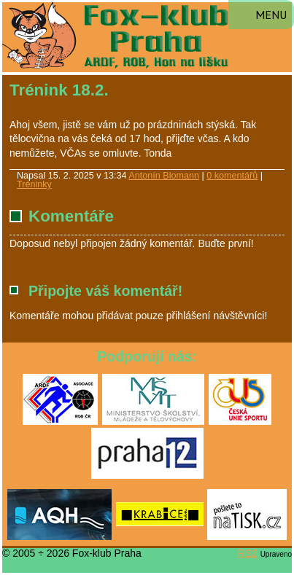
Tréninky (34, 184)
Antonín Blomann (163, 176)
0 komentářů (232, 176)
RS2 (248, 553)
